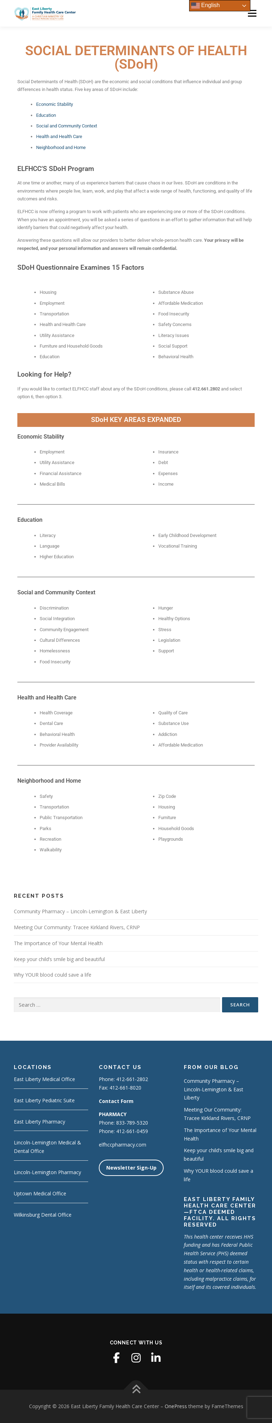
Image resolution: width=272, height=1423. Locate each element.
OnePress (176, 1406)
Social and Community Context (66, 125)
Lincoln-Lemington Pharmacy (47, 1172)
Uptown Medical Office (40, 1193)
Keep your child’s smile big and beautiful (59, 959)
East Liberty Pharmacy (39, 1121)
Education (46, 115)
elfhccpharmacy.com (122, 1144)
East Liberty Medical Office (44, 1079)
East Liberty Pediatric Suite (44, 1100)
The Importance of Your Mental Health (58, 943)
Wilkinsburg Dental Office (43, 1214)
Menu (252, 13)
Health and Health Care (59, 136)
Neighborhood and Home (61, 147)
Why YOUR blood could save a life (52, 974)
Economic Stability (54, 104)
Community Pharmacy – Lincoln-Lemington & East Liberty (80, 911)
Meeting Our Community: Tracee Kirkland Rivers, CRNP (77, 927)
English (205, 5)
